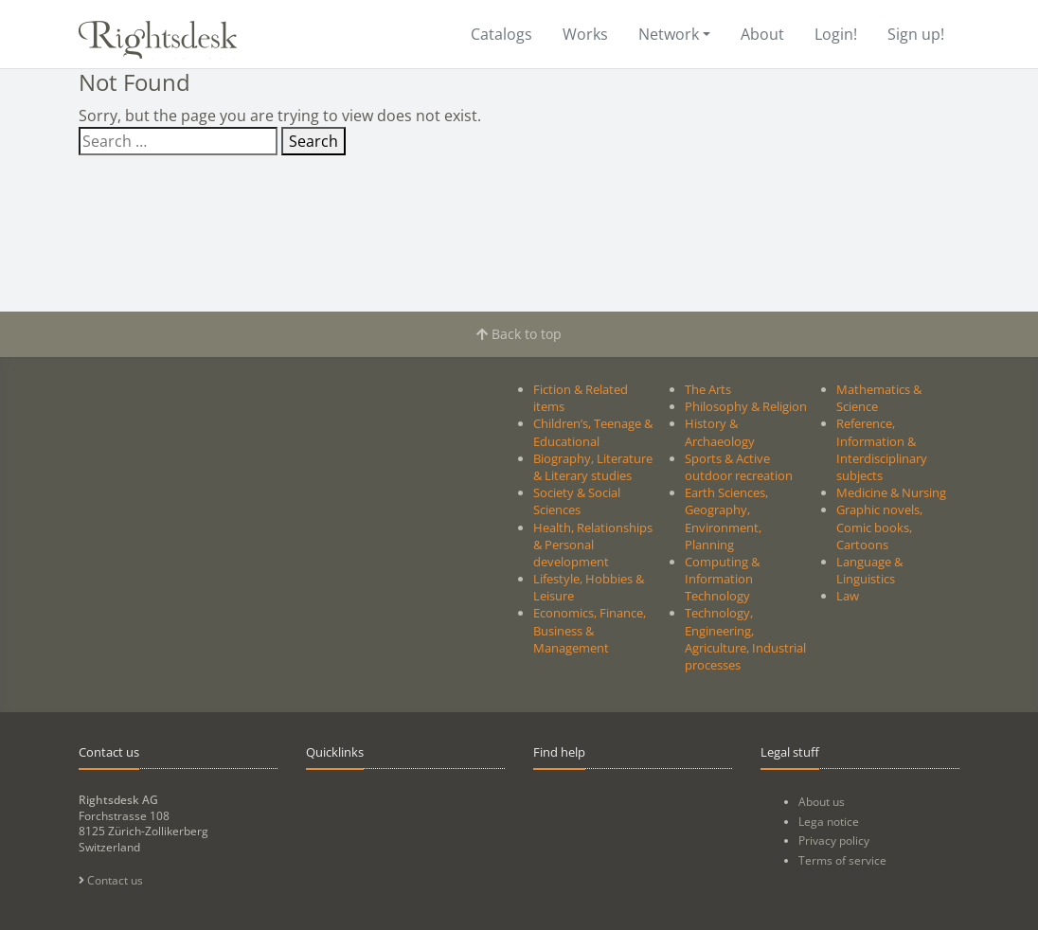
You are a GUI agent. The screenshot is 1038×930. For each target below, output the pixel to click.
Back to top (519, 334)
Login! (835, 34)
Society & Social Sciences (576, 501)
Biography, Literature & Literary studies (593, 467)
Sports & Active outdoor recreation (739, 467)
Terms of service (842, 860)
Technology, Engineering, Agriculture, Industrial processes (745, 638)
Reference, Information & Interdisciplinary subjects (881, 449)
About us (821, 802)
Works (585, 34)
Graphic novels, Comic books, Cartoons (879, 526)
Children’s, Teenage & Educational (593, 432)
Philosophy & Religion (746, 406)
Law (847, 595)
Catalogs (501, 34)
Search (313, 141)
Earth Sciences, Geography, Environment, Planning (726, 518)
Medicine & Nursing (891, 492)
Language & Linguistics (869, 570)
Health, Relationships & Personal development (593, 544)
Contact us (111, 880)
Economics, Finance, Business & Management (589, 629)
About (762, 34)
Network (668, 34)
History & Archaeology (720, 432)
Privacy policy (833, 840)
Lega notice (828, 822)
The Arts (708, 389)
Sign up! (915, 34)
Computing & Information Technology (722, 578)
